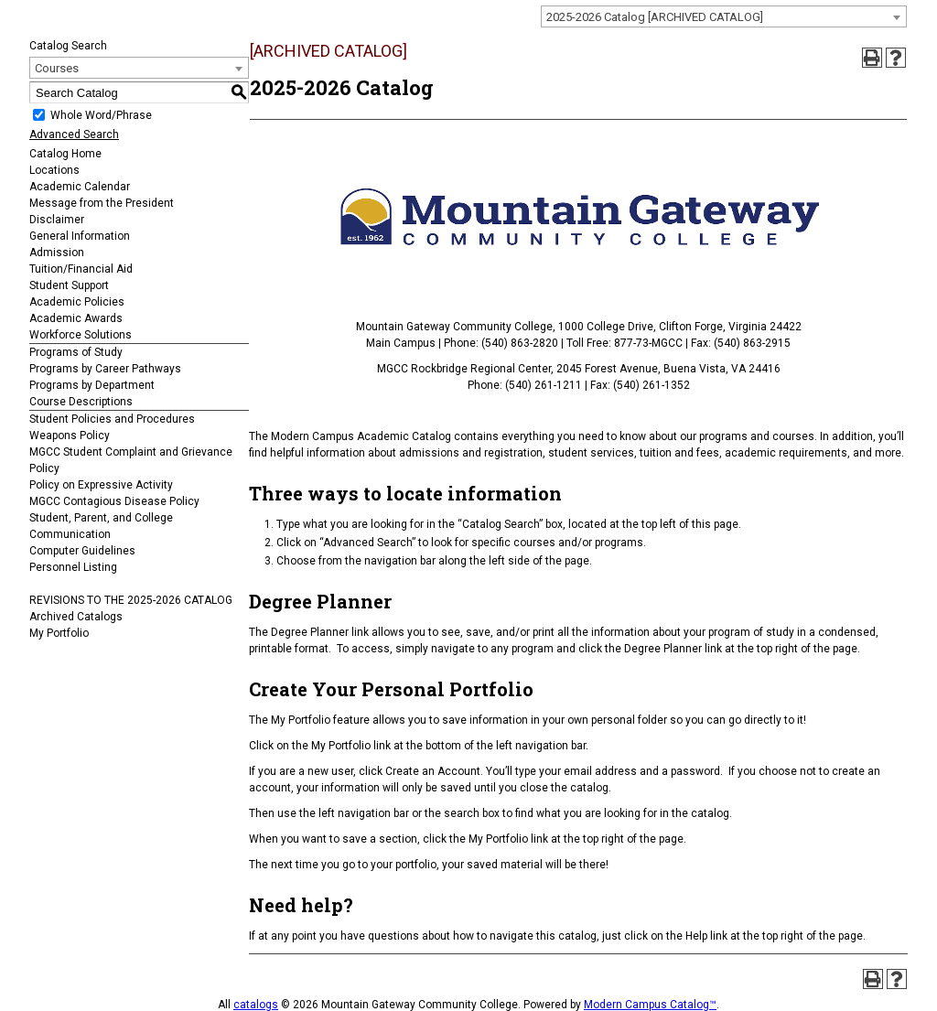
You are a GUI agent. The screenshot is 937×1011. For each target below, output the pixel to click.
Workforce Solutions (80, 334)
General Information (79, 236)
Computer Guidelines (82, 550)
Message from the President (101, 203)
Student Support (69, 285)
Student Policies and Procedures (112, 419)
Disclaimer (56, 219)
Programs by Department (92, 385)
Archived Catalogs (76, 616)
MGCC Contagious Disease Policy (114, 501)
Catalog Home (65, 153)
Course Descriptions (81, 401)
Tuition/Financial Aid (81, 269)
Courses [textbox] (57, 68)
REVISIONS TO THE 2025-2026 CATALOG (130, 600)
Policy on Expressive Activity (101, 485)
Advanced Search (74, 134)
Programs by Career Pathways (105, 368)
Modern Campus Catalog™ (650, 1004)
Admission (56, 252)
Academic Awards (76, 318)
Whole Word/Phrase (101, 115)
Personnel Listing (73, 567)
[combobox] (724, 16)
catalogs (255, 1004)
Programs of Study (76, 352)
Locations (54, 170)
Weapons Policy (69, 435)
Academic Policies (76, 302)
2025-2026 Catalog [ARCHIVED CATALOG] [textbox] (654, 17)
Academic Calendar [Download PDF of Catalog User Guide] (79, 186)
